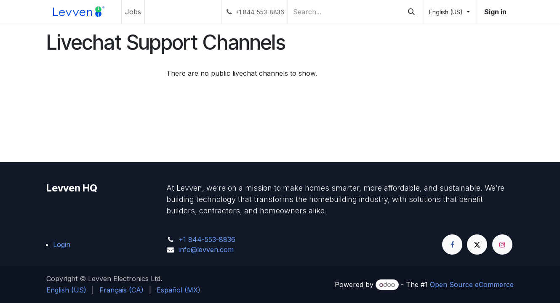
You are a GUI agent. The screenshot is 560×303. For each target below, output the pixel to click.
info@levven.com (206, 249)
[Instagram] (502, 244)
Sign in (495, 12)
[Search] (411, 12)
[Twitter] (477, 244)
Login (61, 244)
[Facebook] (452, 244)
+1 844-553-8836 (207, 239)
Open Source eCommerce (472, 284)
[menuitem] (133, 12)
